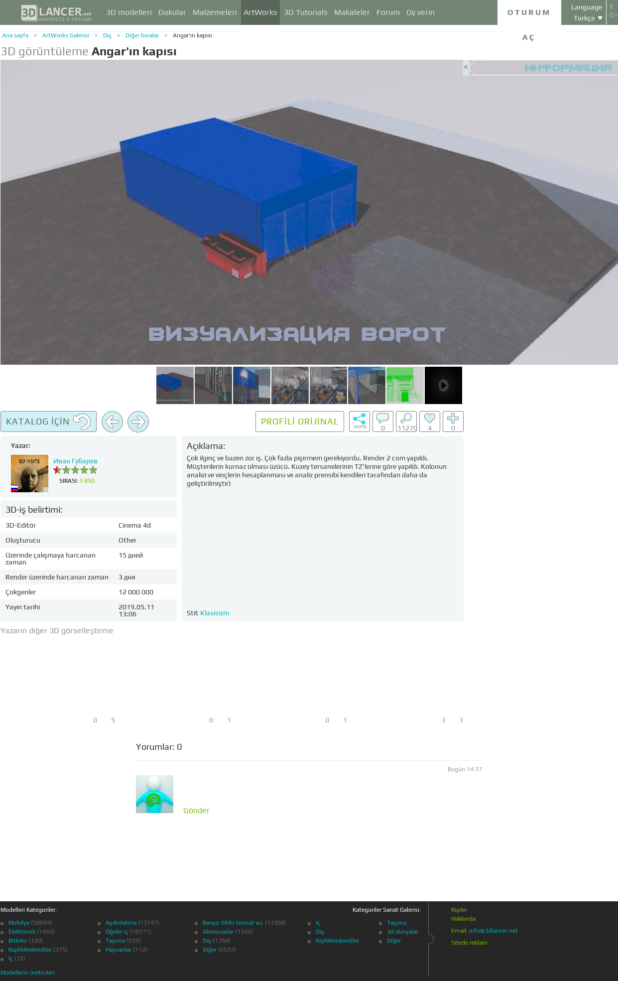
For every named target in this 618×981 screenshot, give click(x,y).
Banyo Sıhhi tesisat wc (233, 922)
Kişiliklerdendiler (30, 949)
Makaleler (352, 12)
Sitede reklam (469, 942)
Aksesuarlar (218, 931)
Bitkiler (17, 940)
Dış (107, 35)
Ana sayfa (15, 35)
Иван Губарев (75, 461)
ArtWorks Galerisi (65, 35)
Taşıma (115, 940)
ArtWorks (260, 12)
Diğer (210, 949)
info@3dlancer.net (493, 930)
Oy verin (420, 12)
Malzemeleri (215, 12)
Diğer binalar (142, 35)
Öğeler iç (117, 931)
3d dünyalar (402, 931)
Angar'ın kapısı (192, 35)
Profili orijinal (300, 421)
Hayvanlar (118, 949)
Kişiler (459, 909)
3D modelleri (129, 12)
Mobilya (18, 922)
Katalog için (48, 422)
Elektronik (21, 931)
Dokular (172, 12)
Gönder (196, 810)
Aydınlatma (121, 922)
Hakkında (463, 918)
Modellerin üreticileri (27, 972)
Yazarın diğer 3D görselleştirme (57, 630)
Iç (10, 958)
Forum (388, 12)
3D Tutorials (306, 12)
